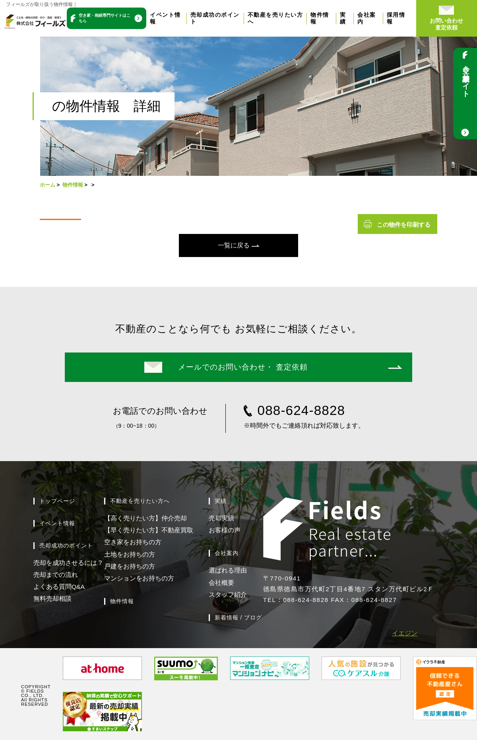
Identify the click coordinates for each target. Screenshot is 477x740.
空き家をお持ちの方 (132, 542)
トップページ (57, 501)
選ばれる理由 (228, 570)
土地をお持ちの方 (129, 554)
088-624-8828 (301, 410)
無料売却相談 (52, 598)
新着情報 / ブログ (238, 617)
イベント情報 (57, 523)
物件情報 (72, 185)
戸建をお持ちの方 (129, 566)
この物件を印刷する (403, 224)
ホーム (47, 185)
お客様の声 (224, 530)
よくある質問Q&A (59, 586)
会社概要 (221, 582)
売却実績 (221, 518)
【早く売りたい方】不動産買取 (148, 530)
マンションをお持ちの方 (139, 578)
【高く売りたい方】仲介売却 (145, 518)
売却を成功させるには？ (68, 562)
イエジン (404, 633)
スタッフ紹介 (228, 594)
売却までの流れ (55, 574)
